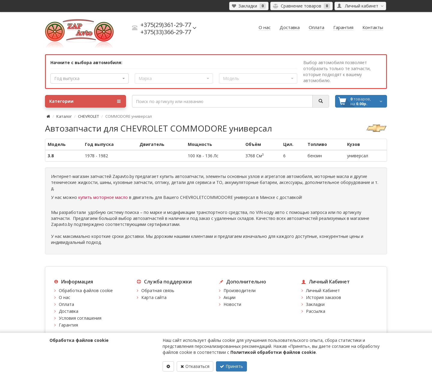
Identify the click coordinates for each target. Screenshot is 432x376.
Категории (85, 101)
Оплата (66, 304)
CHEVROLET (88, 116)
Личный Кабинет (323, 290)
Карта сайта (153, 297)
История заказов (323, 297)
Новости (232, 304)
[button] (89, 78)
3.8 (51, 155)
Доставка (68, 311)
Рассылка (315, 311)
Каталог (64, 116)
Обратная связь (157, 290)
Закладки (315, 304)
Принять (231, 366)
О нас (64, 297)
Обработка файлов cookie (86, 290)
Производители (240, 290)
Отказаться (195, 366)
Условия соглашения (80, 318)
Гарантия (68, 325)
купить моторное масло (103, 197)
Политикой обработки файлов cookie (273, 352)
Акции (230, 297)
